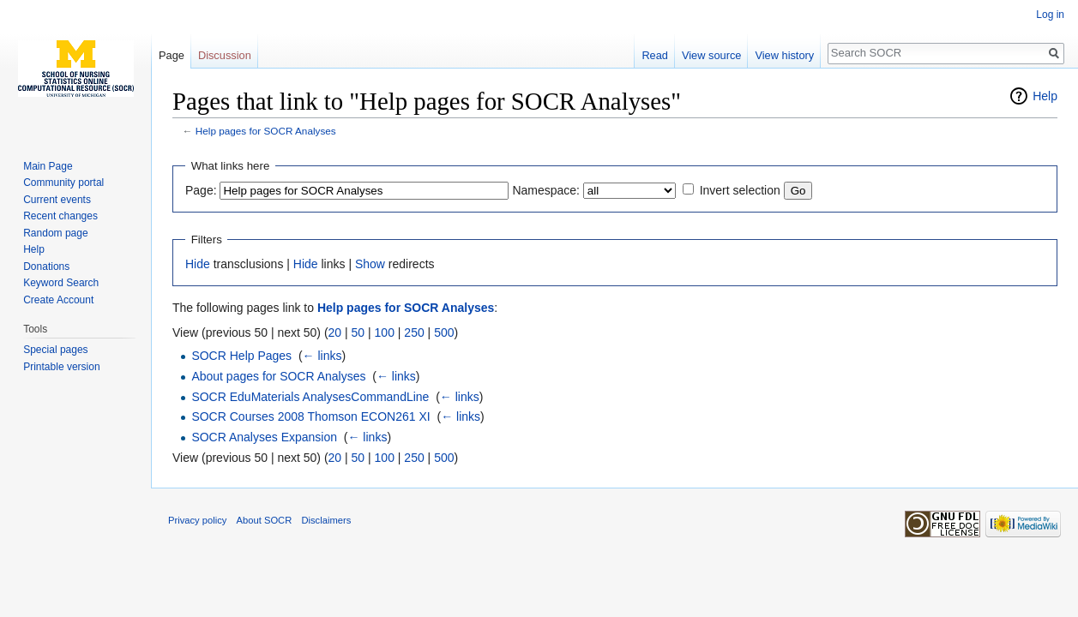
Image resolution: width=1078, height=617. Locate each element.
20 (335, 332)
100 (384, 332)
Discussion (224, 55)
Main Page (47, 166)
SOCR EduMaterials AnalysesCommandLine (310, 397)
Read (654, 55)
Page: (201, 190)
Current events (57, 200)
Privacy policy (197, 520)
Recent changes (60, 216)
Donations (46, 267)
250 (414, 332)
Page (171, 55)
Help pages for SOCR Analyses (266, 130)
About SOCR (264, 520)
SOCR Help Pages (241, 355)
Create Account (58, 300)
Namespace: (546, 190)
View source (711, 55)
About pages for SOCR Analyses (278, 376)
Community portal (63, 183)
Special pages (55, 350)
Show (370, 264)
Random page (55, 233)
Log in (1050, 15)
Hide (197, 264)
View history (784, 55)
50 (358, 332)
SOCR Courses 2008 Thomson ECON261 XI (310, 416)
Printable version (61, 367)
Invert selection (740, 190)
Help (1045, 96)
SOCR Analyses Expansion (264, 437)
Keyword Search (61, 283)
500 (444, 332)
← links (322, 355)
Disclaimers (326, 520)
